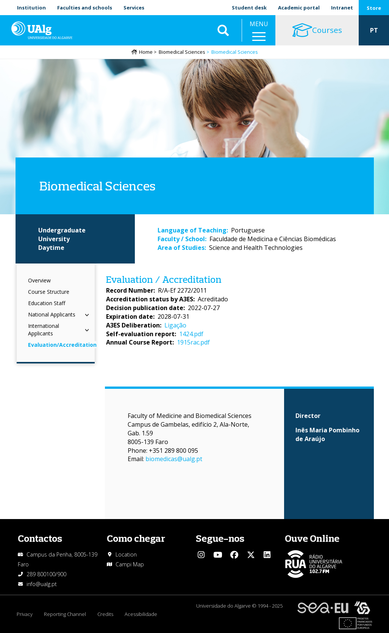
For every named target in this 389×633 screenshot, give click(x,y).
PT (374, 30)
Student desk (249, 7)
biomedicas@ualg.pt (173, 459)
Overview (39, 280)
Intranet (342, 7)
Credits (105, 614)
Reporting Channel (65, 614)
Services (133, 7)
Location (126, 554)
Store (374, 8)
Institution (31, 7)
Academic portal (299, 7)
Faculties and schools (84, 7)
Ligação (175, 325)
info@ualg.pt (42, 584)
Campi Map (130, 564)
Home (146, 51)
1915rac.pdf (193, 342)
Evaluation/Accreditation (62, 344)
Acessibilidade (141, 614)
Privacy (25, 614)
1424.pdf (191, 334)
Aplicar (223, 30)
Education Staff (46, 303)
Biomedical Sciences (182, 51)
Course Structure (48, 291)
